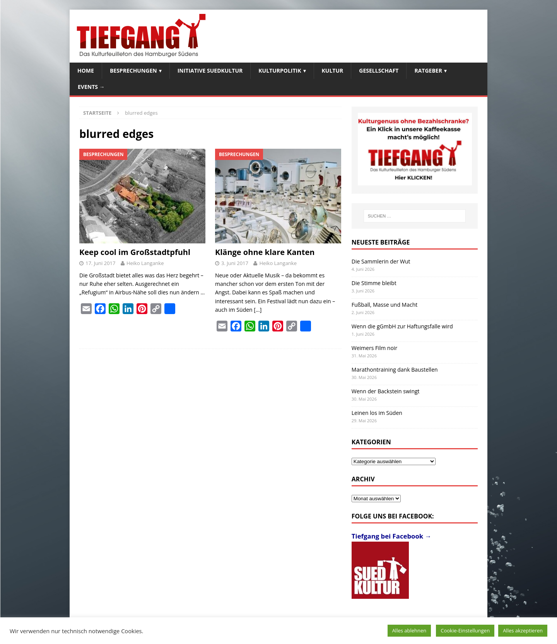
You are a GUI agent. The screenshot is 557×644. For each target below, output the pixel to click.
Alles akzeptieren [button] (523, 630)
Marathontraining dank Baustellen (395, 369)
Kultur (332, 70)
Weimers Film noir (374, 348)
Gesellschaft (378, 70)
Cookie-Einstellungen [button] (465, 630)
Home (85, 70)
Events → (91, 86)
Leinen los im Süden (377, 412)
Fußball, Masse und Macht (384, 304)
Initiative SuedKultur (210, 70)
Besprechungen (133, 70)
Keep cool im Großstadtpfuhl (134, 252)
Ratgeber (428, 70)
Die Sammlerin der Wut (381, 261)
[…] (257, 309)
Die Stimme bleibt (374, 283)
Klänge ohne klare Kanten (264, 252)
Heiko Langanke (145, 263)
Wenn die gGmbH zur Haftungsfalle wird (402, 326)
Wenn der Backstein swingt (386, 391)
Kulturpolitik (279, 70)
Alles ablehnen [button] (409, 630)
